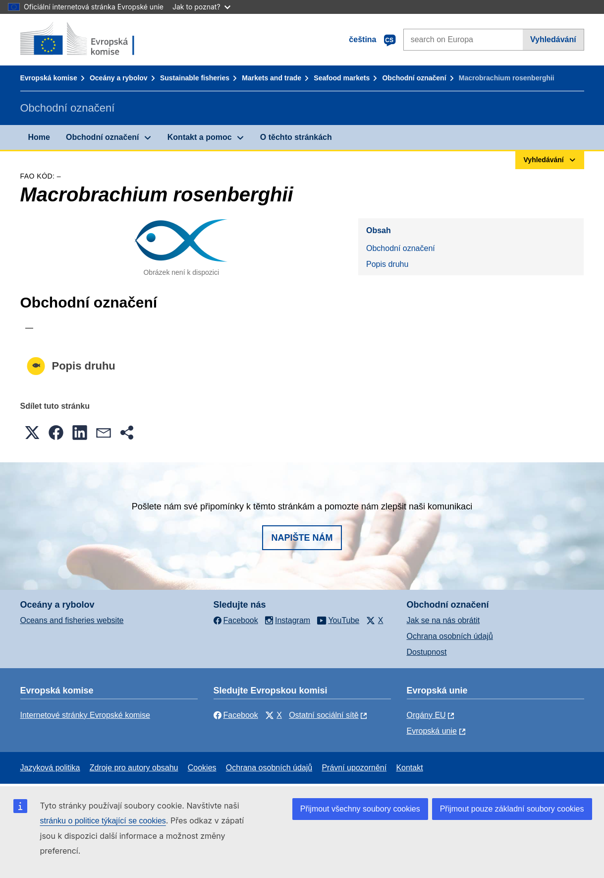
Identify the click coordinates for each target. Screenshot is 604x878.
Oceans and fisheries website (72, 620)
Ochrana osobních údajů (450, 636)
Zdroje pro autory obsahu (134, 767)
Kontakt (409, 767)
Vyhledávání (553, 39)
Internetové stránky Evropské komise (85, 715)
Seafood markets (342, 78)
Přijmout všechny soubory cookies (360, 809)
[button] (32, 432)
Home (39, 137)
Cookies (202, 767)
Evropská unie (432, 731)
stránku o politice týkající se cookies (103, 820)
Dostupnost (427, 652)
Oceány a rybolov (119, 78)
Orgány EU (426, 715)
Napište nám (301, 538)
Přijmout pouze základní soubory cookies (512, 809)
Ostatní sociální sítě (324, 715)
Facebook (236, 715)
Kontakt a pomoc (199, 137)
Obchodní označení (414, 78)
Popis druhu (387, 264)
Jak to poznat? (201, 6)
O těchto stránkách (296, 137)
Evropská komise (48, 78)
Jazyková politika (50, 767)
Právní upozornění (354, 767)
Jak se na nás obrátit (443, 620)
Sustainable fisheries (194, 78)
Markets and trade (271, 78)
